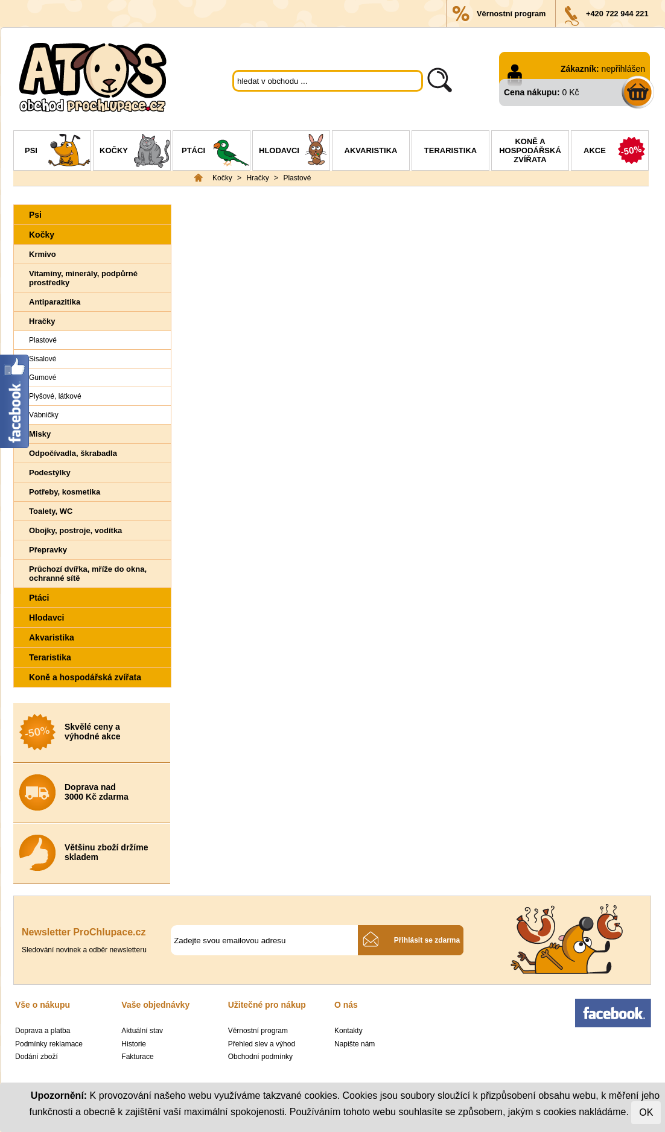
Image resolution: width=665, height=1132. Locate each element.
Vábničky (44, 415)
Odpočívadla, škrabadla (73, 453)
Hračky (257, 178)
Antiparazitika (54, 301)
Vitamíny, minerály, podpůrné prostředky (83, 278)
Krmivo (42, 254)
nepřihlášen (623, 69)
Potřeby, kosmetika (64, 491)
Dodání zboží (36, 1056)
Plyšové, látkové (55, 396)
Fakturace (137, 1056)
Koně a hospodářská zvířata (530, 150)
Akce (616, 152)
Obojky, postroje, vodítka (75, 530)
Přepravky (48, 549)
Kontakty (348, 1030)
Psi (58, 152)
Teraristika (450, 150)
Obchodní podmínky (260, 1056)
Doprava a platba (42, 1030)
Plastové (297, 178)
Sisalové (42, 359)
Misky (40, 433)
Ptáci (216, 152)
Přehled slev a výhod (261, 1044)
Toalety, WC (50, 511)
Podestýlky (50, 472)
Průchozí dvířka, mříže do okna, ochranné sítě (88, 573)
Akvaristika (371, 150)
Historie (133, 1044)
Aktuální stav (142, 1030)
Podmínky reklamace (49, 1044)
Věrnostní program (511, 13)
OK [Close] (646, 1112)
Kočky (135, 152)
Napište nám (354, 1044)
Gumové (42, 377)
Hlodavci (294, 152)
